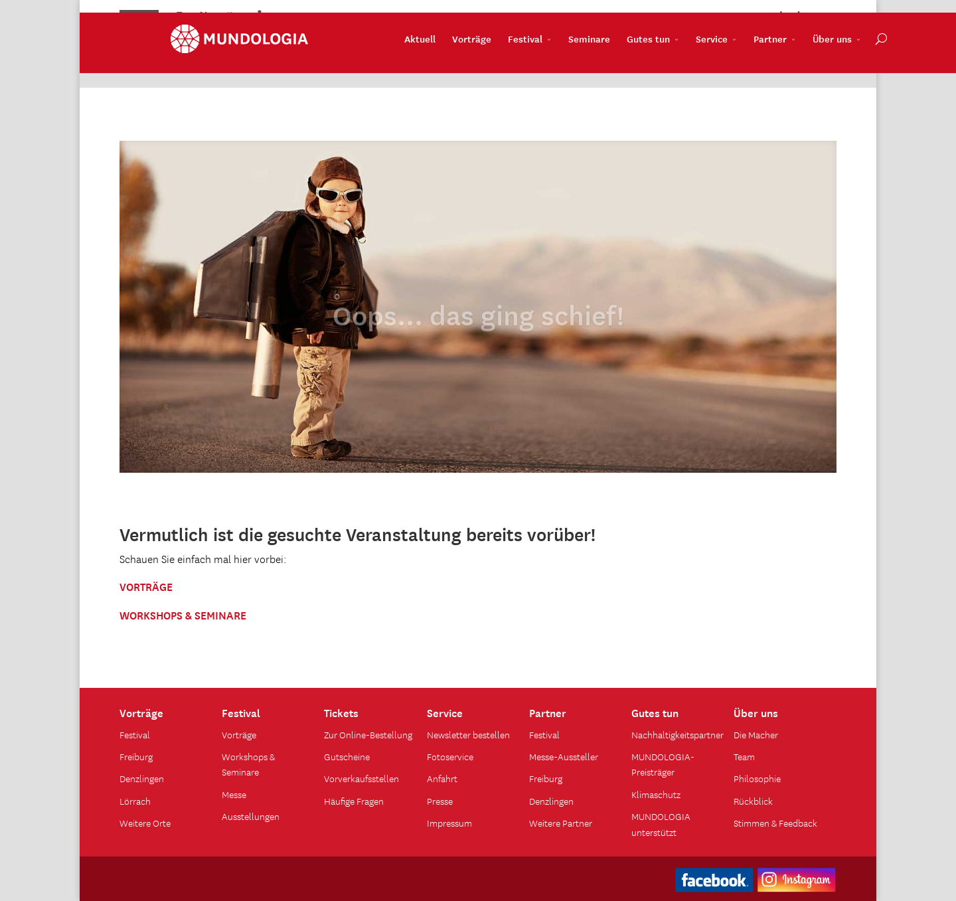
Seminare (538, 60)
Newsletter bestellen (468, 734)
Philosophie (757, 778)
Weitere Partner (560, 822)
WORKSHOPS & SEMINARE (183, 614)
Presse (440, 800)
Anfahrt (442, 778)
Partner (719, 60)
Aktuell (368, 60)
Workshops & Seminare (248, 764)
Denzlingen (142, 778)
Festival (474, 60)
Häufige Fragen (354, 800)
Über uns (781, 60)
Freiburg (136, 756)
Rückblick (753, 800)
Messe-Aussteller (563, 756)
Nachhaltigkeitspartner (677, 734)
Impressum (449, 822)
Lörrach (135, 800)
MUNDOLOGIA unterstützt (660, 824)
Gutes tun (597, 60)
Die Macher (756, 734)
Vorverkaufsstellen (361, 778)
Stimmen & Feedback (775, 822)
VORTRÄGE (146, 585)
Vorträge (420, 60)
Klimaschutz (655, 794)
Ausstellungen (250, 816)
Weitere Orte (145, 822)
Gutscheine (347, 756)
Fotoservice (450, 756)
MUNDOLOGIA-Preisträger (662, 764)
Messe (234, 794)
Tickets (341, 711)
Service (661, 60)
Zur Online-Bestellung (368, 734)
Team (744, 756)
